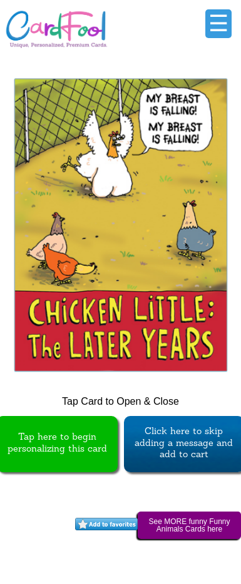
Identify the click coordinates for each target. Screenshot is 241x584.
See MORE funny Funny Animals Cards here (189, 525)
